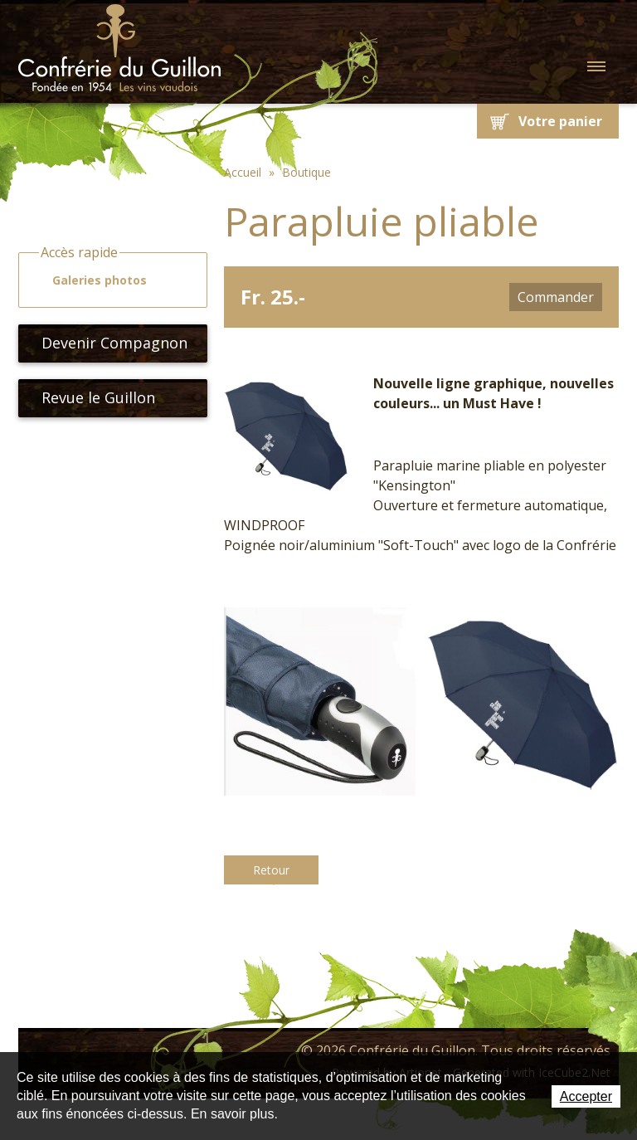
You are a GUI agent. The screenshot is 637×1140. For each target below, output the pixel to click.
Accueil (242, 172)
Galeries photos (92, 280)
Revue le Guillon (91, 397)
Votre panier (560, 121)
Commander (556, 297)
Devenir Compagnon (107, 343)
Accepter (586, 1096)
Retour (271, 870)
